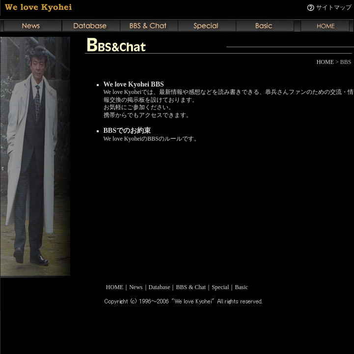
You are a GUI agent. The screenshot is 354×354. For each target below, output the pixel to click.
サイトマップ (334, 7)
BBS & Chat (191, 287)
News (135, 287)
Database (159, 287)
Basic (241, 287)
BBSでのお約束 (127, 130)
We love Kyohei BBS (134, 84)
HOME (325, 62)
